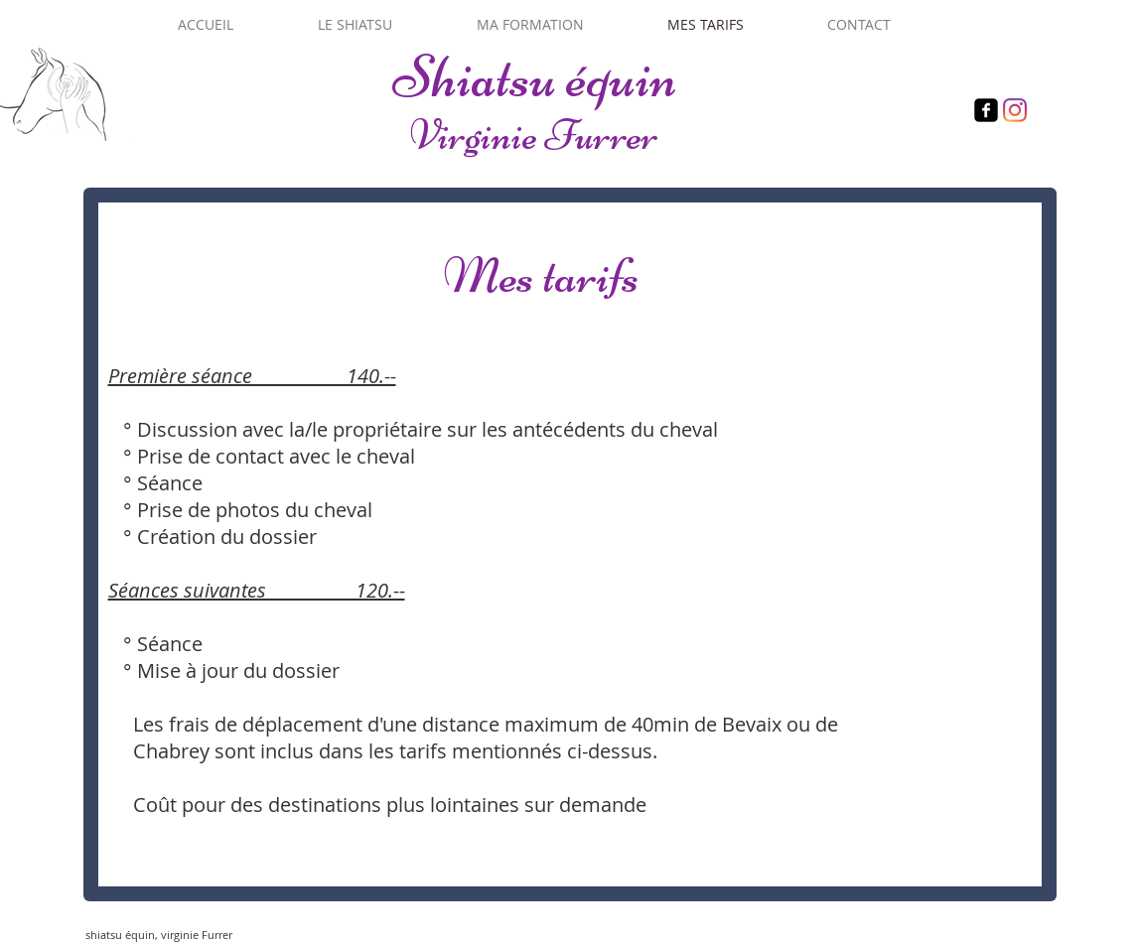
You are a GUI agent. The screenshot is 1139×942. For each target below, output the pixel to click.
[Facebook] (986, 110)
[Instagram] (1015, 110)
